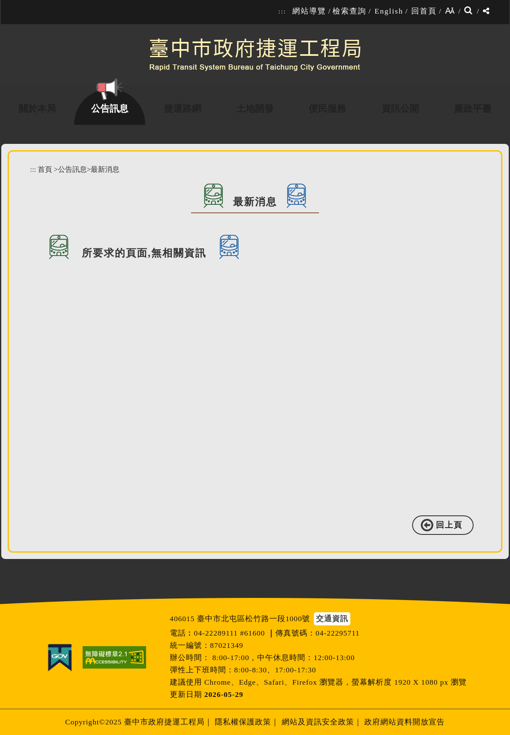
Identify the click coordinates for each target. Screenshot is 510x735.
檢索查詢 (349, 11)
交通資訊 (332, 618)
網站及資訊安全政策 (318, 722)
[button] (261, 589)
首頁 (45, 169)
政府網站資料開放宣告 (404, 722)
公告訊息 (72, 169)
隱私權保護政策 (243, 722)
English (388, 11)
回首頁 (424, 11)
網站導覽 (309, 11)
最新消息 (105, 169)
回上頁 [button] (449, 524)
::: (282, 11)
